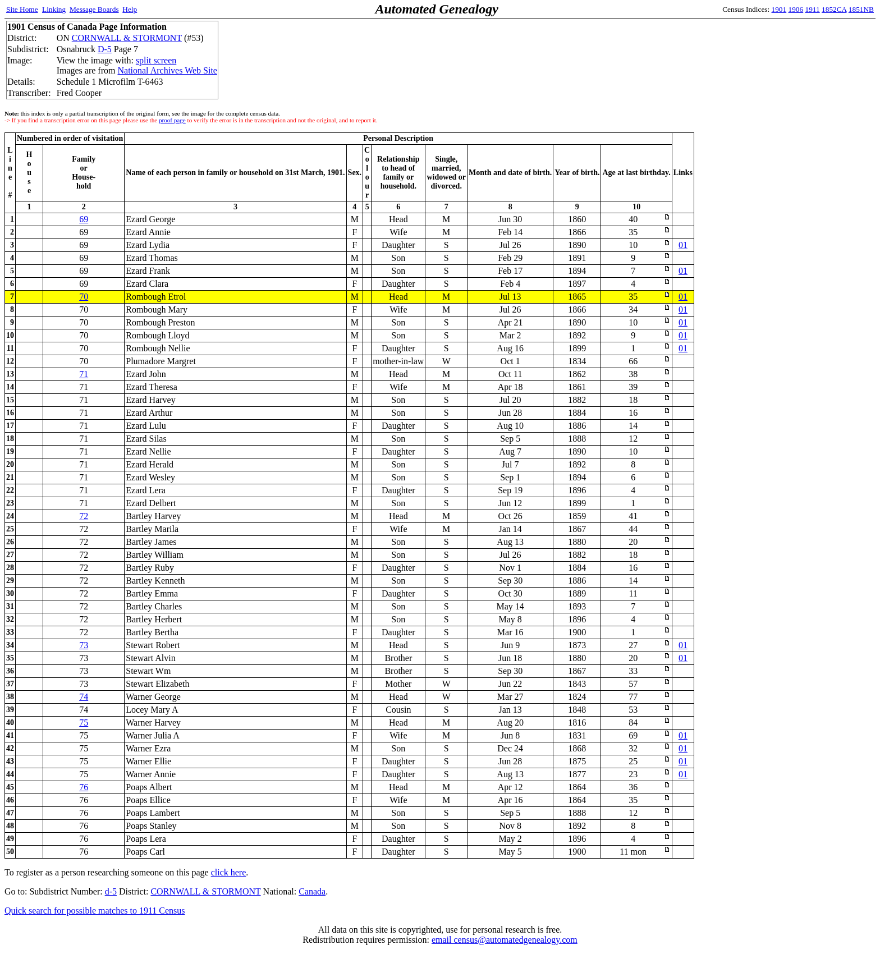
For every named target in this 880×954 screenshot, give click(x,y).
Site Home (22, 9)
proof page (172, 120)
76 (83, 787)
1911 (812, 9)
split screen (156, 60)
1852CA (834, 9)
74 (83, 696)
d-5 (111, 891)
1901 (779, 9)
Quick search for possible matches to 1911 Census (94, 910)
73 (83, 645)
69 (83, 219)
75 (83, 722)
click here (228, 872)
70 (83, 296)
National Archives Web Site (167, 70)
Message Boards (94, 9)
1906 (796, 9)
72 (83, 516)
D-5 (105, 49)
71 (83, 374)
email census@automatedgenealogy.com (505, 939)
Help (129, 9)
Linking (54, 9)
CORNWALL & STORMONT (127, 38)
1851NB (861, 9)
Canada (312, 891)
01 (683, 245)
